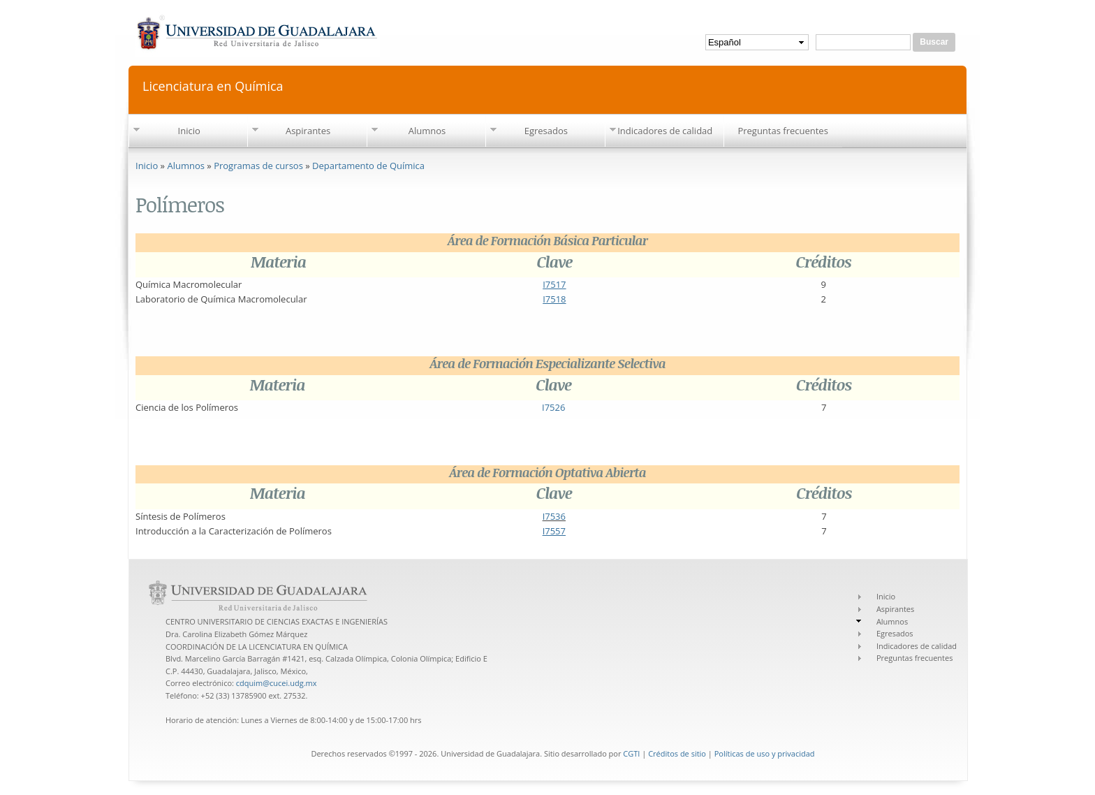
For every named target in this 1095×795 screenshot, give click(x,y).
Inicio (189, 130)
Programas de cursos (258, 165)
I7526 (553, 407)
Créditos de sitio (677, 753)
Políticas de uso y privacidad (764, 753)
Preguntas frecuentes (782, 130)
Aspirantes (308, 130)
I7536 (554, 516)
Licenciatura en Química (213, 85)
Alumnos (427, 130)
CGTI (631, 753)
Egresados (546, 130)
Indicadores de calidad (664, 130)
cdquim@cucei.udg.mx (276, 683)
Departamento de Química (368, 165)
